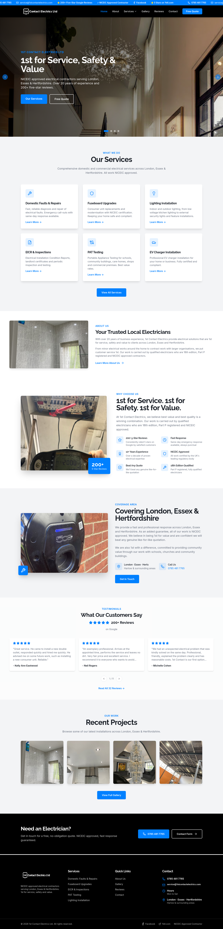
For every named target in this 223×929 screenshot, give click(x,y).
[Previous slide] (5, 77)
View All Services (111, 292)
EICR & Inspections (78, 889)
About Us (120, 878)
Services (130, 11)
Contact (173, 11)
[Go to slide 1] (106, 131)
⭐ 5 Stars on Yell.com (166, 2)
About (115, 11)
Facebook (143, 2)
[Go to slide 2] (111, 131)
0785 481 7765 (176, 568)
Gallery (146, 11)
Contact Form (187, 833)
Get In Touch (127, 579)
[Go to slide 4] (118, 131)
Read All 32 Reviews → (111, 688)
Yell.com (164, 924)
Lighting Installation (79, 900)
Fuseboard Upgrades (80, 884)
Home (104, 11)
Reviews (159, 11)
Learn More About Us (109, 362)
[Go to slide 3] (115, 131)
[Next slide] (218, 77)
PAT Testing (74, 894)
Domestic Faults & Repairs (82, 878)
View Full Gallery (111, 795)
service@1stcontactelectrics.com (184, 884)
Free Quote (192, 11)
